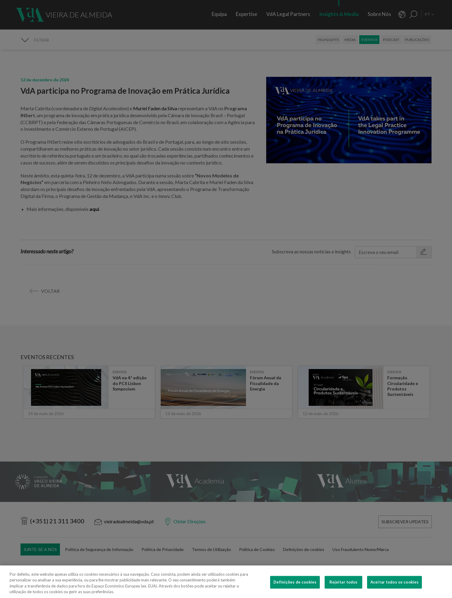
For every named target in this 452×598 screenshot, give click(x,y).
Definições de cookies (294, 588)
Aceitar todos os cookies (394, 588)
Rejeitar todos (343, 588)
